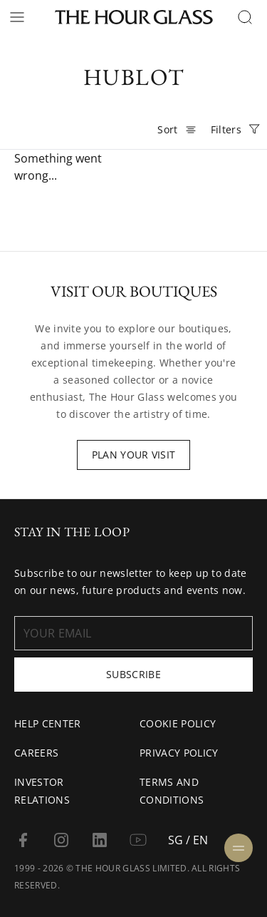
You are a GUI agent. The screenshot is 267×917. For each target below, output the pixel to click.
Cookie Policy (178, 723)
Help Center (47, 723)
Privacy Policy (179, 752)
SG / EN (188, 840)
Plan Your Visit (134, 454)
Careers (36, 752)
